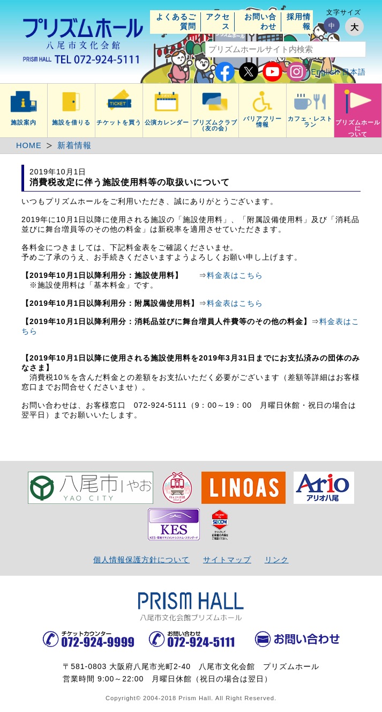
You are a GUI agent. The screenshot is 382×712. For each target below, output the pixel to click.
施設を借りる (71, 122)
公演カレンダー (167, 122)
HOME (29, 145)
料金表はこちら (235, 275)
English (325, 72)
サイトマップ (227, 559)
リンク (277, 559)
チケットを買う (118, 122)
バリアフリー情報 (262, 121)
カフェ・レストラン (310, 121)
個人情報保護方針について (141, 559)
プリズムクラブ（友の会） (214, 125)
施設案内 (23, 122)
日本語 (354, 72)
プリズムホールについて (357, 128)
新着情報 (74, 145)
